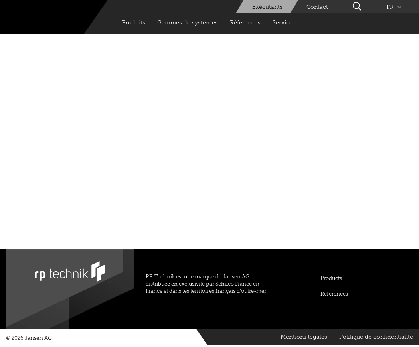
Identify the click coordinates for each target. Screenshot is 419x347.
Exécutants (267, 7)
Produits (133, 22)
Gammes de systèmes (187, 22)
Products (331, 278)
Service (283, 22)
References (334, 294)
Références (245, 22)
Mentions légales (304, 336)
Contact (317, 7)
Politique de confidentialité (376, 336)
